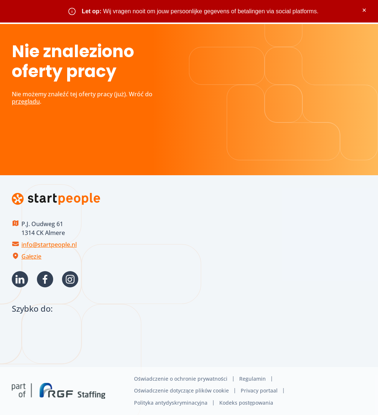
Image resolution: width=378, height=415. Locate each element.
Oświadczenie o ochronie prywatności (180, 378)
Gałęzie (31, 256)
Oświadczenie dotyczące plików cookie (181, 390)
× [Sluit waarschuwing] (364, 10)
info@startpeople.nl (49, 245)
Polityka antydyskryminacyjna (170, 402)
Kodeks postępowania (246, 402)
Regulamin (252, 378)
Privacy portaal (259, 390)
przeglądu (26, 101)
